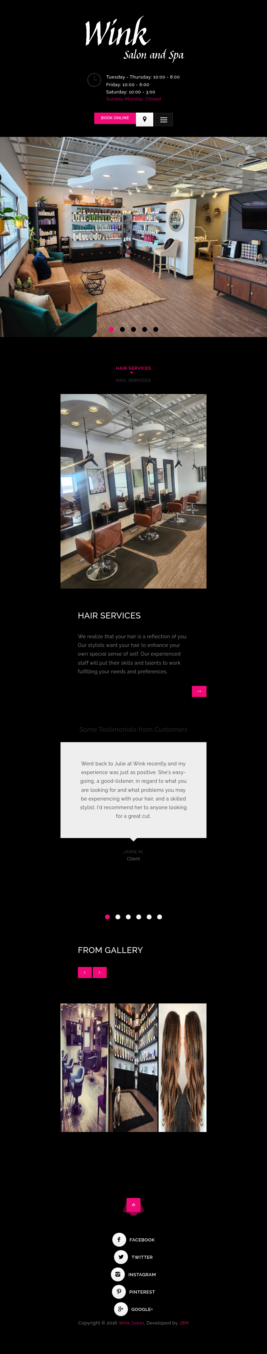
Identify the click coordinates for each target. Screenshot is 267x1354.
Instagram (133, 1274)
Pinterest (133, 1292)
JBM (184, 1323)
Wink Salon (131, 1323)
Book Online (115, 118)
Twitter (133, 1257)
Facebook (133, 1239)
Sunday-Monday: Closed (133, 98)
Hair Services (133, 368)
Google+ (133, 1309)
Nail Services (133, 380)
